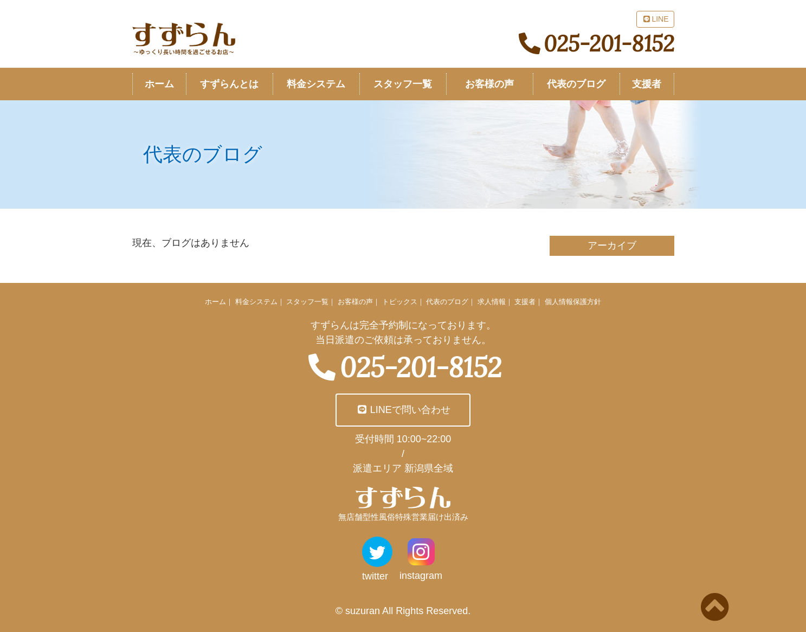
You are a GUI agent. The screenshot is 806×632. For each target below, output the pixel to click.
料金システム (256, 302)
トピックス (399, 302)
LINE (655, 19)
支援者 (525, 302)
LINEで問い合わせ (403, 409)
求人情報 (492, 302)
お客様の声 (355, 302)
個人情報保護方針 (573, 302)
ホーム (215, 302)
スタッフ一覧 (307, 302)
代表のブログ (447, 302)
